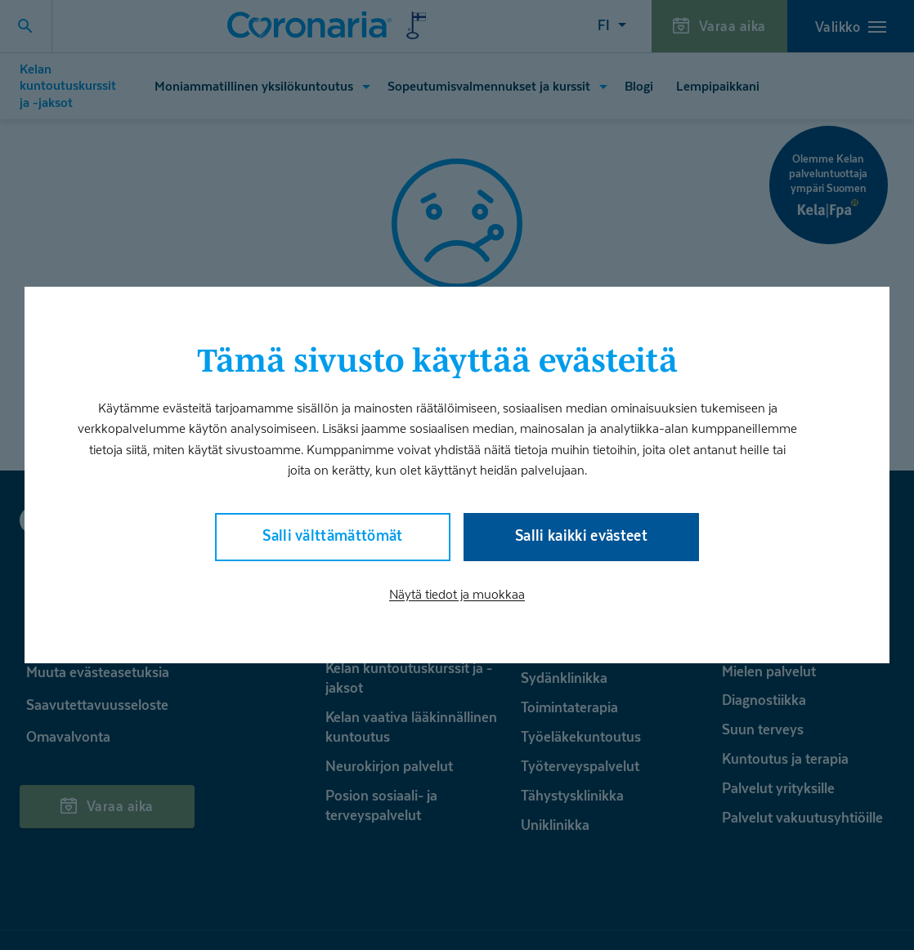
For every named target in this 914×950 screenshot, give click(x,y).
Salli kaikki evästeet (581, 535)
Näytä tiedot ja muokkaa (457, 594)
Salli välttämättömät (332, 535)
